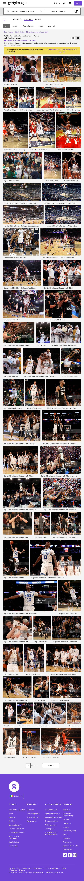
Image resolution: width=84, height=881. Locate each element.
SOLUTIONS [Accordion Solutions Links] (32, 804)
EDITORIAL (28, 19)
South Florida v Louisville (71, 376)
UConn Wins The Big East (53, 84)
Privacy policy (38, 868)
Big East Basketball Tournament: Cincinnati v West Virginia (46, 376)
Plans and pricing (33, 814)
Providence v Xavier (42, 726)
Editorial (12, 817)
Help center (67, 850)
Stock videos (13, 846)
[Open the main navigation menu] (4, 3)
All (6, 26)
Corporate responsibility (68, 815)
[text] (25, 11)
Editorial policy (27, 868)
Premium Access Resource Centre (51, 833)
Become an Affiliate (70, 846)
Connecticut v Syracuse (50, 757)
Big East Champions (11, 181)
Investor (66, 827)
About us (66, 810)
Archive (12, 821)
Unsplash (66, 838)
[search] (9, 11)
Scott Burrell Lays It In (65, 150)
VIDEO (38, 19)
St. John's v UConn (10, 84)
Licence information (52, 868)
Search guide (49, 829)
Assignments (31, 821)
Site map (22, 870)
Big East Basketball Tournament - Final (58, 288)
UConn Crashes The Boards (30, 110)
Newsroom (67, 823)
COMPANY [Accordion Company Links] (67, 804)
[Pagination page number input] (28, 765)
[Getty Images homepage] (17, 3)
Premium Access (33, 817)
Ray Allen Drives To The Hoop (41, 150)
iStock (65, 834)
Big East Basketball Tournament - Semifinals (20, 537)
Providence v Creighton (60, 700)
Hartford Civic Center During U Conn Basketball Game (24, 203)
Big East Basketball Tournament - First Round (21, 345)
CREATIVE (17, 19)
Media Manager (51, 810)
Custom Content (15, 825)
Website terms (14, 868)
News (41, 26)
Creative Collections (16, 829)
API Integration (50, 825)
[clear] (42, 11)
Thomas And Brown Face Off (15, 258)
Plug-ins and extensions (53, 817)
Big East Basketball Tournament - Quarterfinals (21, 642)
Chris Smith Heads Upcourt (55, 181)
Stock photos (14, 842)
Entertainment (28, 26)
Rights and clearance (52, 814)
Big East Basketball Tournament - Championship (65, 408)
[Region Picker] (16, 796)
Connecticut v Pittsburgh (55, 320)
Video (11, 814)
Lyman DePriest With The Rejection (50, 110)
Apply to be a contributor (14, 837)
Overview (30, 810)
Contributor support (16, 832)
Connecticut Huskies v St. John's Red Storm (58, 258)
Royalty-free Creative (17, 810)
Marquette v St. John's (12, 320)
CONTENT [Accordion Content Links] (13, 804)
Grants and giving (69, 831)
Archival (51, 26)
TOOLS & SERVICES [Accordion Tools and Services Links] (53, 804)
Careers (66, 819)
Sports (15, 26)
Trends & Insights (51, 821)
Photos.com (67, 842)
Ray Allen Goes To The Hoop (14, 150)
